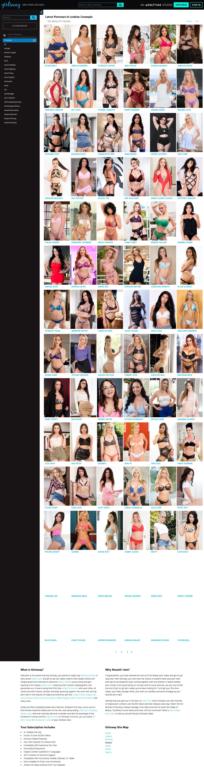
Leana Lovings (159, 154)
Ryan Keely (51, 66)
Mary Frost (51, 419)
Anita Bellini (105, 596)
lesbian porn (37, 679)
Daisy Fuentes (105, 242)
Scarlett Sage (52, 331)
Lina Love (76, 508)
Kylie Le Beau (185, 287)
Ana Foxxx (130, 66)
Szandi (75, 552)
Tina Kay (156, 463)
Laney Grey (131, 242)
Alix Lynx (156, 508)
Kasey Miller (78, 640)
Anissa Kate (51, 287)
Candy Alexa (131, 552)
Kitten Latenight (134, 419)
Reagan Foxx (78, 154)
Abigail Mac (91, 695)
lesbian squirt (26, 714)
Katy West (104, 508)
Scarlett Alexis (106, 66)
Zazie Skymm (105, 331)
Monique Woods (160, 640)
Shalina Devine (133, 287)
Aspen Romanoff (107, 640)
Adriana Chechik (54, 110)
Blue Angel (51, 640)
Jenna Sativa (26, 698)
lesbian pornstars (88, 675)
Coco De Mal (158, 375)
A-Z (197, 21)
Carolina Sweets (160, 287)
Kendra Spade (185, 242)
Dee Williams (132, 198)
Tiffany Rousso (79, 375)
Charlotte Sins (106, 154)
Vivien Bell (183, 640)
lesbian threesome (70, 688)
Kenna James (49, 698)
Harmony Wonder (81, 242)
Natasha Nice (185, 375)
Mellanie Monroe (187, 331)
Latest (189, 21)
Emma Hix (103, 287)
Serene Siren (157, 110)
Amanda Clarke (186, 419)
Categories (19, 26)
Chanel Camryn (106, 110)
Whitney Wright (187, 198)
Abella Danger (79, 66)
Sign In (196, 5)
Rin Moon (76, 419)
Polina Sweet (52, 552)
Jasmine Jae (51, 596)
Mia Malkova (88, 698)
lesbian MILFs (47, 685)
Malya (128, 463)
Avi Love (76, 110)
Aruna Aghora (133, 596)
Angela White (79, 695)
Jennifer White (79, 331)
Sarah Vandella (133, 508)
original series (52, 717)
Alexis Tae (103, 198)
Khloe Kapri (157, 419)
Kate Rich (183, 552)
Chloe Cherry (52, 242)
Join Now (181, 5)
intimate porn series (42, 720)
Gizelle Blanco (159, 66)
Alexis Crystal (106, 375)
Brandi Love (184, 110)
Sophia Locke (78, 287)
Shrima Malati (132, 640)
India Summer (185, 463)
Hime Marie (131, 154)
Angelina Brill (79, 596)
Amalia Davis (185, 66)
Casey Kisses (131, 331)
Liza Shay (50, 463)
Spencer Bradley (54, 198)
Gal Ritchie (77, 198)
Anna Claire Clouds (161, 198)
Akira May (104, 552)
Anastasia (156, 596)
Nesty (154, 552)
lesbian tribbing (64, 682)
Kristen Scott (75, 698)
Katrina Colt (52, 154)
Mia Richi (76, 463)
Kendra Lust (37, 698)
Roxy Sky (183, 508)
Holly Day (156, 331)
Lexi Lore (182, 154)
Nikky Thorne (185, 596)
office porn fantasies (88, 710)
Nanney (102, 463)
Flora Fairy (51, 508)
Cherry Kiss (131, 375)
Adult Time (147, 701)
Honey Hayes (105, 419)
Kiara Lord (51, 375)
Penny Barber (132, 110)
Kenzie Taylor (158, 242)
